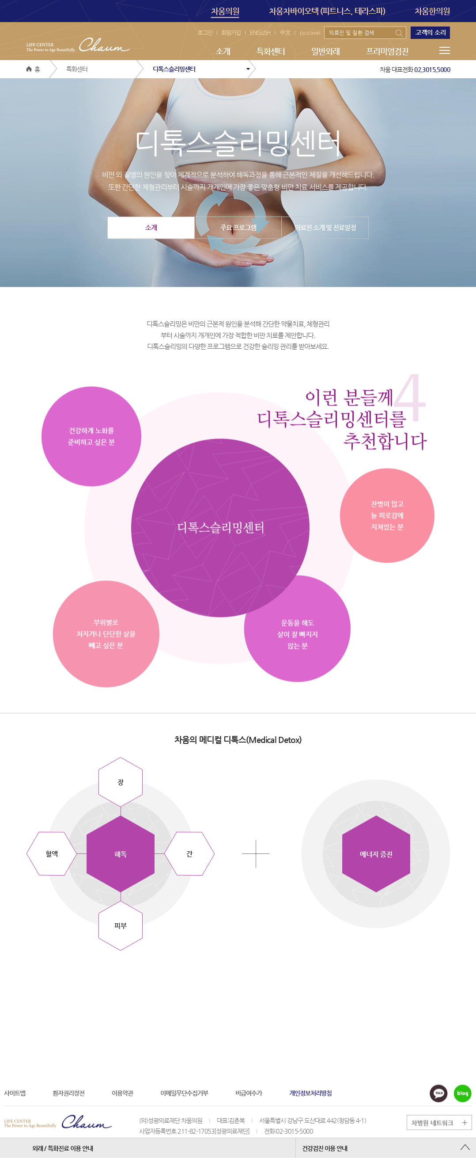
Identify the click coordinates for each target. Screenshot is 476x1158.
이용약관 (122, 1092)
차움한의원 (432, 10)
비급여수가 (248, 1092)
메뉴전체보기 (444, 50)
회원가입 (231, 32)
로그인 (205, 32)
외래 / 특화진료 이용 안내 (62, 1147)
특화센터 (271, 51)
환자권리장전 (68, 1092)
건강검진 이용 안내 (324, 1147)
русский (310, 32)
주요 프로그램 (238, 228)
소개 (223, 51)
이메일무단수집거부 (184, 1092)
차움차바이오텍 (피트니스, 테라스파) (327, 10)
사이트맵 (14, 1092)
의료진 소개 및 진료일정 (325, 228)
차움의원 (225, 12)
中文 (285, 32)
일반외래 (325, 51)
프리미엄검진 (387, 51)
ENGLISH (260, 32)
